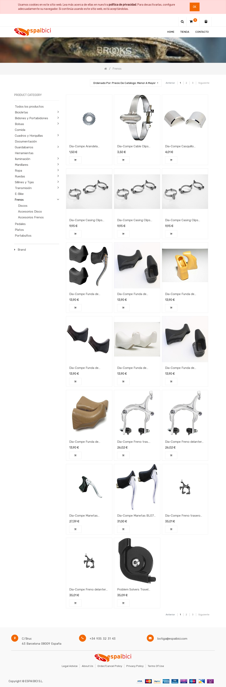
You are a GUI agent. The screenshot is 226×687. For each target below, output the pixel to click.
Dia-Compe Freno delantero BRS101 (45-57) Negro (88, 590)
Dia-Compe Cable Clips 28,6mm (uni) (133, 147)
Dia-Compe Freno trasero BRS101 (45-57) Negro (182, 516)
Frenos (19, 200)
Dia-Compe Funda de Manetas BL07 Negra (131, 294)
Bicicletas (21, 112)
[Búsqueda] (85, 81)
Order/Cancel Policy (109, 666)
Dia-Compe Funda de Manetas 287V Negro (83, 368)
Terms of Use (156, 666)
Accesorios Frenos (31, 217)
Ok (194, 7)
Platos (19, 230)
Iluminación (22, 159)
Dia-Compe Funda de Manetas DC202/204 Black (183, 368)
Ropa (18, 170)
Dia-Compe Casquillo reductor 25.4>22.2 (179, 147)
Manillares (21, 165)
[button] (125, 83)
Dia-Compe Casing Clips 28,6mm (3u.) (133, 220)
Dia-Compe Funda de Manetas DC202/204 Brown (88, 442)
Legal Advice (70, 666)
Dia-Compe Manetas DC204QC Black (83, 516)
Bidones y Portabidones (31, 118)
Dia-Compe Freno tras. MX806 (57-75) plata (133, 442)
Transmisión (23, 188)
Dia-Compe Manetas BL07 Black (135, 516)
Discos (22, 206)
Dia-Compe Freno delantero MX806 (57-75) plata (184, 442)
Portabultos (23, 235)
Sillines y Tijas (24, 182)
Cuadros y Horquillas (29, 135)
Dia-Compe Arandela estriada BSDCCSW (83, 147)
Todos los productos (29, 106)
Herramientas (24, 153)
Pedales (20, 224)
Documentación (26, 141)
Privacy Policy (135, 666)
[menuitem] (171, 31)
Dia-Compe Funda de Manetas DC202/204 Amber (184, 294)
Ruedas (20, 176)
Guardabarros (24, 147)
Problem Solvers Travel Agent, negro (132, 590)
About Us (87, 666)
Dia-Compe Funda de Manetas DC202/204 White (136, 368)
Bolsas (19, 124)
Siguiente (203, 82)
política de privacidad (122, 4)
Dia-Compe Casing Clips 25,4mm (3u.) (181, 220)
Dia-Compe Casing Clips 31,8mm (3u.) (85, 220)
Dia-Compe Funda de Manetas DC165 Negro (84, 294)
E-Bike (19, 194)
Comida (20, 130)
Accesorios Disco (30, 211)
